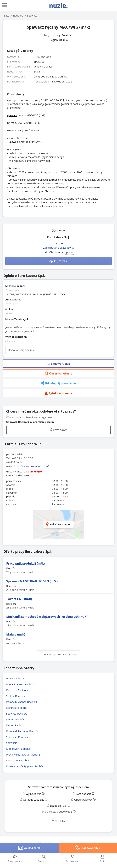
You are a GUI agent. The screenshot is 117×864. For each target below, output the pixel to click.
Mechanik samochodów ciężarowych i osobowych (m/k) (46, 617)
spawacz (12, 115)
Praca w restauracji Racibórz (23, 754)
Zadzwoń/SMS (91, 848)
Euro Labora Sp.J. (58, 237)
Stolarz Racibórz (15, 696)
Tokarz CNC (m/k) (19, 599)
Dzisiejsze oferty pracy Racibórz (25, 766)
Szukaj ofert (43, 859)
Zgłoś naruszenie (58, 393)
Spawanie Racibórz (17, 737)
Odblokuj (58, 821)
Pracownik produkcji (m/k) (25, 563)
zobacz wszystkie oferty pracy (58, 654)
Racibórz (67, 35)
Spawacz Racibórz (16, 713)
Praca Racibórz (15, 678)
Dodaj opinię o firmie (21, 350)
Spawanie (14, 141)
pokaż (69, 252)
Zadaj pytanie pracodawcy (58, 247)
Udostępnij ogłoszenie (58, 383)
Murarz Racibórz (16, 719)
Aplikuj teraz (58, 261)
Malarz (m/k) (15, 634)
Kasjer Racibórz (15, 725)
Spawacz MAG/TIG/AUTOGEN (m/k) (32, 581)
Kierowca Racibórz (17, 690)
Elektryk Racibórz (16, 707)
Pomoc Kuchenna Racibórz (21, 702)
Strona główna (15, 859)
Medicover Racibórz (18, 748)
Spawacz (32, 15)
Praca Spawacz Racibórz (20, 684)
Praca (6, 15)
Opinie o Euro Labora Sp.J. (24, 275)
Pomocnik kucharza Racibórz (23, 731)
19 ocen (59, 243)
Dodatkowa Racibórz (18, 760)
